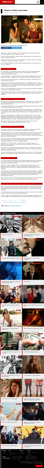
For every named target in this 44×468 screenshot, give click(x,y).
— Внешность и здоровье (31, 452)
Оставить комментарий (16, 205)
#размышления (23, 202)
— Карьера (29, 453)
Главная (2, 7)
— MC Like (4, 452)
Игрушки (21, 450)
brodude (23, 200)
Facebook (6, 47)
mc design (33, 462)
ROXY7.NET (18, 456)
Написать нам (39, 466)
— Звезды (4, 453)
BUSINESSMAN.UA (31, 457)
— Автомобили (22, 453)
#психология (5, 202)
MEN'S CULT (17, 457)
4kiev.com (17, 459)
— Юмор (10, 452)
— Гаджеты (21, 452)
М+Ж (10, 450)
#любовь (15, 202)
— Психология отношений (13, 453)
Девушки (4, 450)
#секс (19, 202)
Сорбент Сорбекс (24, 463)
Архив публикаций (6, 458)
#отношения (11, 202)
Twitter (16, 47)
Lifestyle (29, 450)
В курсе (4, 456)
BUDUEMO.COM (31, 459)
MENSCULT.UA (30, 456)
